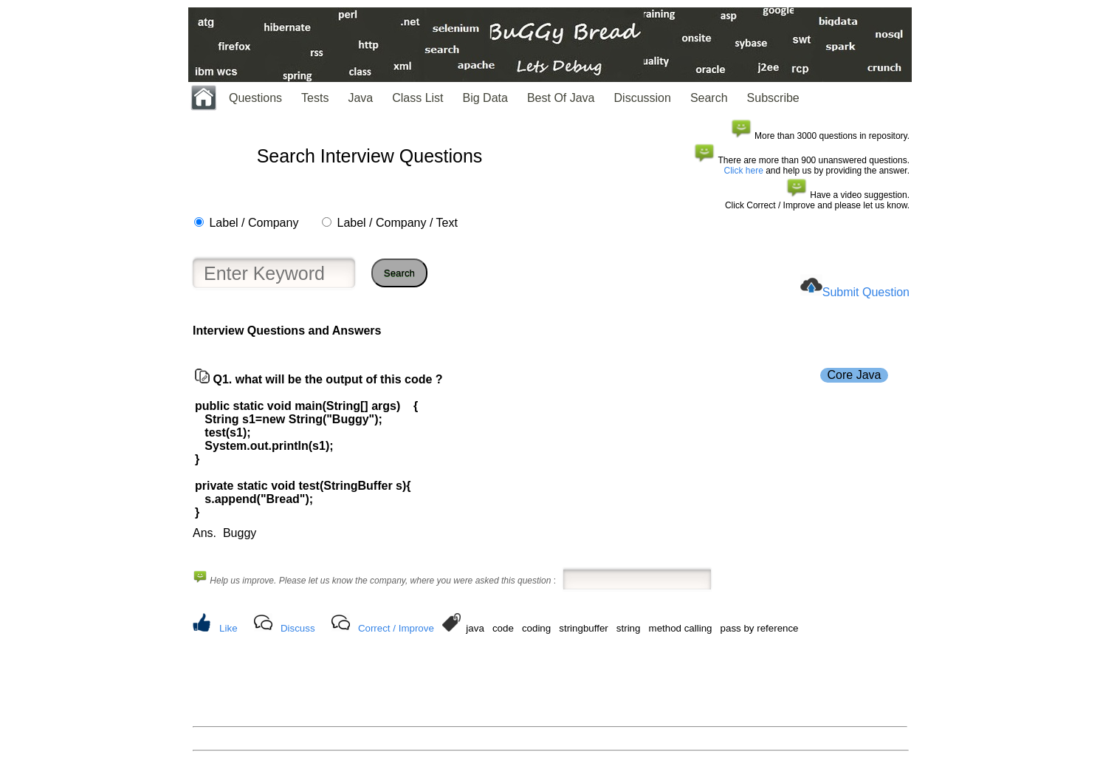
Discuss (298, 628)
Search (709, 98)
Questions (255, 98)
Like (228, 628)
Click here (743, 170)
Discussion (642, 98)
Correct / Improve (396, 628)
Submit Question (866, 292)
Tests (315, 98)
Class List (417, 98)
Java (360, 98)
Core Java (854, 375)
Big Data (485, 98)
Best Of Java (561, 98)
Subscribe (773, 98)
